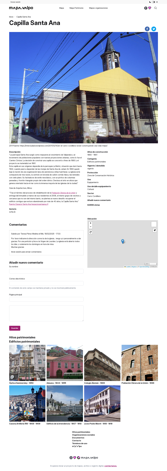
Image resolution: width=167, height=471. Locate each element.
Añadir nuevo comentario (99, 200)
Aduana (50, 383)
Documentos (78, 438)
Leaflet (127, 267)
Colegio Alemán (91, 383)
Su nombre (13, 266)
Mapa (61, 8)
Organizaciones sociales (83, 435)
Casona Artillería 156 (18, 423)
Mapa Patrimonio (76, 8)
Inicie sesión (16, 252)
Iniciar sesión (15, 2)
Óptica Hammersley (18, 383)
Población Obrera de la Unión (63, 193)
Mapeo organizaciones (98, 8)
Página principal (15, 294)
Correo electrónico (17, 278)
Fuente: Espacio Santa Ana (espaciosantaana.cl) (28, 204)
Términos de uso (79, 443)
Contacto (76, 440)
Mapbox (134, 267)
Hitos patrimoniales (81, 432)
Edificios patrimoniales (96, 161)
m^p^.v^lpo (77, 446)
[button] (122, 241)
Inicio (11, 17)
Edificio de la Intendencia (58, 423)
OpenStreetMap (144, 267)
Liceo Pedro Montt (92, 423)
